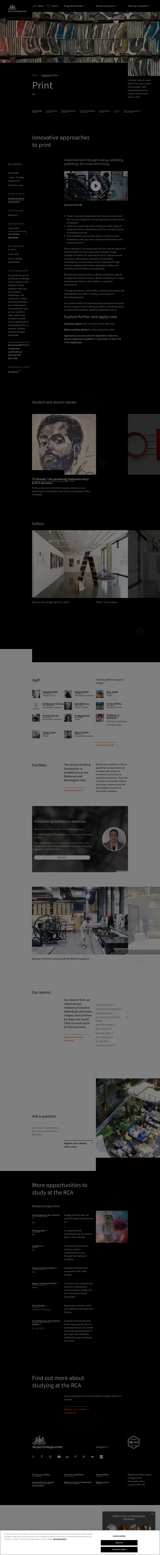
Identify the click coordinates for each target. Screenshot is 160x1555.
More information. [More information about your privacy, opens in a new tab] (60, 1539)
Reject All (119, 1543)
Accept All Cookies (119, 1549)
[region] (80, 1542)
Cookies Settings (119, 1536)
